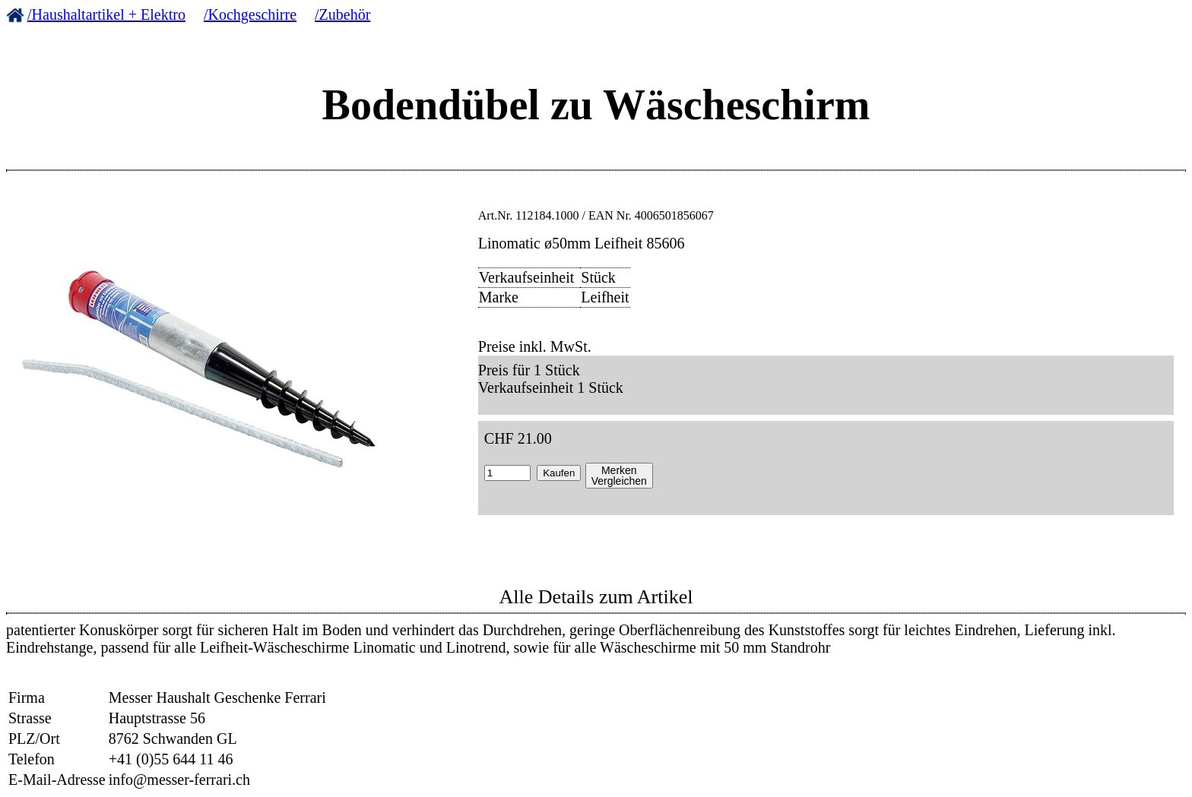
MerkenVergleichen (619, 475)
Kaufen (559, 473)
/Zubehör (342, 14)
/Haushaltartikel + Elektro (106, 14)
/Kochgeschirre (250, 14)
